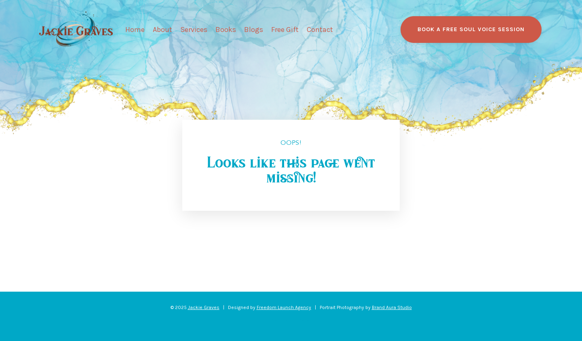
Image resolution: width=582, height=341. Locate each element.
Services (193, 29)
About (162, 29)
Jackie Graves (203, 307)
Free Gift (285, 29)
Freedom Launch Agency (284, 307)
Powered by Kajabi (291, 319)
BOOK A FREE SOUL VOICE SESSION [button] (471, 29)
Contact (320, 29)
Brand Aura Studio (392, 307)
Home (135, 29)
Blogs (253, 29)
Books (225, 29)
